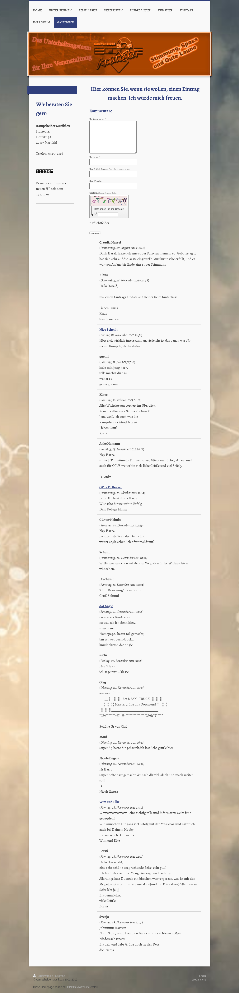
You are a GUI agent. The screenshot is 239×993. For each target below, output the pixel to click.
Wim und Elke (109, 802)
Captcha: (102, 193)
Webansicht (199, 979)
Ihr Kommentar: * (97, 119)
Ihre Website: (95, 181)
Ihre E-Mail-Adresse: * (109, 169)
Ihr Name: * (94, 157)
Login (202, 975)
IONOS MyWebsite (78, 987)
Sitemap (60, 975)
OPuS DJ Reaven (110, 487)
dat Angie (106, 606)
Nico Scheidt (108, 329)
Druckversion (43, 975)
